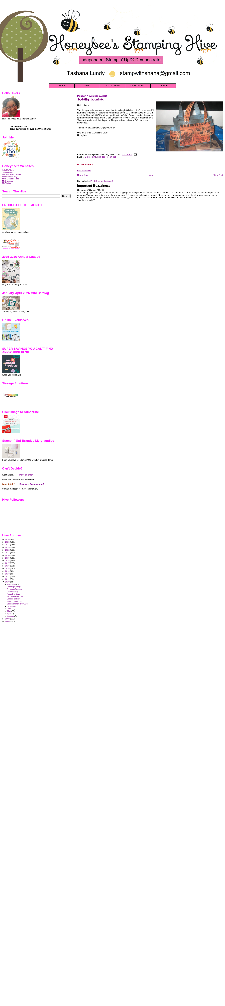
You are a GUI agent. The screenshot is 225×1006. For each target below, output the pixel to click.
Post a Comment (84, 170)
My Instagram (8, 181)
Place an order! (26, 475)
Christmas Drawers (14, 589)
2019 (7, 558)
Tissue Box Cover (13, 594)
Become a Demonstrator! (31, 484)
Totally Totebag (90, 99)
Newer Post (82, 175)
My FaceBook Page (10, 179)
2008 (7, 621)
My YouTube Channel (11, 174)
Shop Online (7, 172)
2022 (7, 550)
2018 (7, 560)
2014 (7, 571)
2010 (7, 582)
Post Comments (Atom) (101, 181)
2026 (7, 539)
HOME (62, 85)
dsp (104, 157)
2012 (7, 576)
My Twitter (6, 183)
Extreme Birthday (13, 599)
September (12, 606)
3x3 (99, 157)
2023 (7, 547)
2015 (7, 568)
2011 (7, 579)
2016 (7, 566)
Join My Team (8, 170)
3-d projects (90, 157)
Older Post (218, 175)
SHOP (87, 85)
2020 (7, 555)
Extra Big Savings (14, 587)
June (9, 609)
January (10, 616)
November (11, 584)
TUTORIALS (163, 85)
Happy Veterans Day (15, 596)
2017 (7, 563)
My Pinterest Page (10, 176)
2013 (7, 574)
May (9, 611)
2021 (7, 552)
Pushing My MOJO (14, 601)
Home (150, 175)
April (9, 614)
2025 (7, 542)
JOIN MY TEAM (113, 85)
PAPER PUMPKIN (138, 85)
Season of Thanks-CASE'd (17, 604)
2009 (7, 619)
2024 (7, 544)
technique (111, 157)
